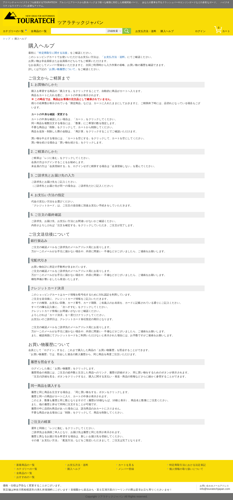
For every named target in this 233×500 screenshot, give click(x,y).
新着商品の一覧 (25, 464)
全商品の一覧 (39, 31)
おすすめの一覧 (25, 477)
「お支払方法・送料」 (114, 56)
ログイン (200, 31)
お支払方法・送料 (145, 31)
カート (223, 29)
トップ (6, 38)
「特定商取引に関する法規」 (53, 52)
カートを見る (126, 464)
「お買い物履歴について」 (62, 69)
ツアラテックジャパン (53, 17)
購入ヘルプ (167, 31)
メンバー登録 (126, 468)
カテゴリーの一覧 (13, 31)
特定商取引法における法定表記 (187, 464)
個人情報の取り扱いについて (186, 468)
